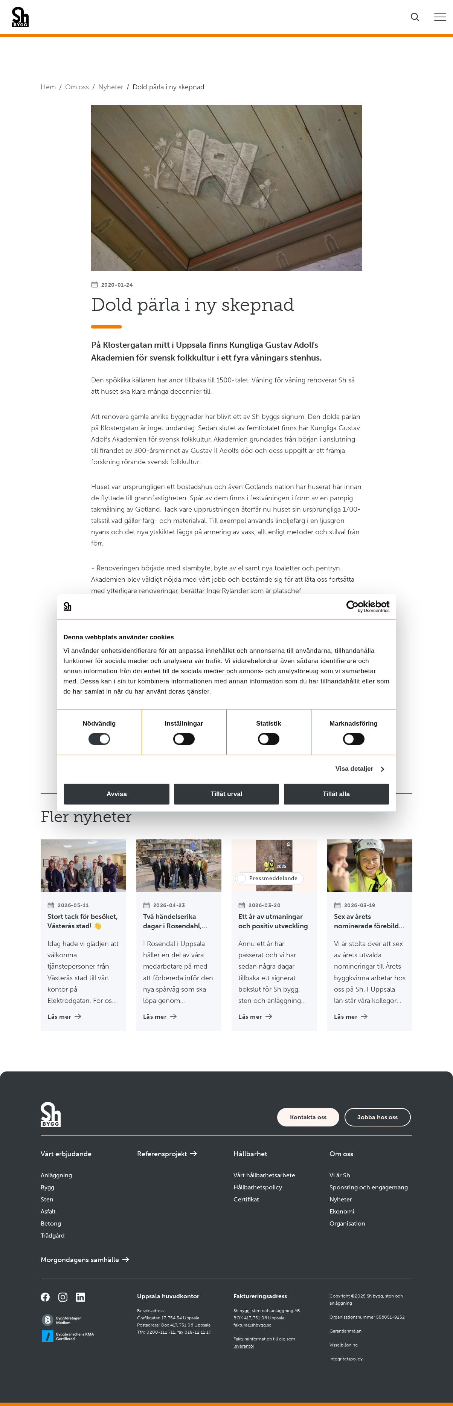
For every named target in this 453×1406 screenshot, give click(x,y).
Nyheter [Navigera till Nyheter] (110, 87)
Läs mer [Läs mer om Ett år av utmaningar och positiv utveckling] (255, 1016)
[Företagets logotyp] (20, 17)
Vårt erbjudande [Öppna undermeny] (66, 1154)
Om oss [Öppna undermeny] (341, 1154)
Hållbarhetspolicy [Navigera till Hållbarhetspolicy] (257, 1187)
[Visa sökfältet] (415, 17)
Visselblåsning (343, 1345)
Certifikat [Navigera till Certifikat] (246, 1199)
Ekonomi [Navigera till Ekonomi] (341, 1211)
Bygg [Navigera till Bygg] (47, 1187)
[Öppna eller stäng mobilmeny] (440, 17)
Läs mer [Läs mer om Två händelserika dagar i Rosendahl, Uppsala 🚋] (160, 1016)
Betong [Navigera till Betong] (51, 1223)
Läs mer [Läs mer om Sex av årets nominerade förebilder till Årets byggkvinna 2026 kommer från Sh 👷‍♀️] (351, 1016)
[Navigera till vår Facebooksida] (45, 1297)
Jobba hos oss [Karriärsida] (377, 1117)
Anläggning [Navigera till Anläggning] (56, 1175)
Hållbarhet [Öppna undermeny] (250, 1154)
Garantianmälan (345, 1331)
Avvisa (117, 794)
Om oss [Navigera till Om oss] (77, 87)
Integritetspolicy (346, 1359)
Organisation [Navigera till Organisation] (347, 1223)
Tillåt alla (336, 794)
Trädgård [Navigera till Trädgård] (53, 1235)
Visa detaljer (354, 769)
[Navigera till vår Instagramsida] (62, 1297)
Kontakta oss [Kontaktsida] (308, 1117)
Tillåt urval (226, 794)
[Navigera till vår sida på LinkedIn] (80, 1297)
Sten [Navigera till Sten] (47, 1199)
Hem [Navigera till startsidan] (48, 87)
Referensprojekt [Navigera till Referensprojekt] (162, 1154)
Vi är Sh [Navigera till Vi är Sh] (339, 1175)
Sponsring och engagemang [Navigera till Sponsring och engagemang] (368, 1187)
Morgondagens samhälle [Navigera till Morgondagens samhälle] (80, 1260)
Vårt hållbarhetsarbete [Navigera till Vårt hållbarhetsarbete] (264, 1175)
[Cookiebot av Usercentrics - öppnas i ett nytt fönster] (357, 606)
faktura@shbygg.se (252, 1325)
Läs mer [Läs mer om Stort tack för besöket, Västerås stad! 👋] (64, 1016)
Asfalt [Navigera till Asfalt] (48, 1211)
